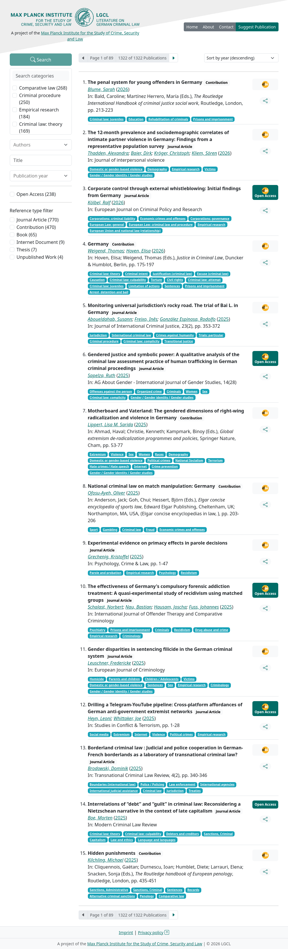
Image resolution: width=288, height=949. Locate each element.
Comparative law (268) (43, 88)
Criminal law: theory (105, 274)
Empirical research (186, 169)
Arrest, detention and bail (109, 292)
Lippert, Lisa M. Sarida (110, 424)
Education (135, 119)
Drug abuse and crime (211, 630)
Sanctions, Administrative (109, 890)
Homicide (97, 679)
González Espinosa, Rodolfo (188, 319)
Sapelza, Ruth (101, 375)
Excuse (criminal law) (212, 274)
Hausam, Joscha (170, 607)
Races (159, 454)
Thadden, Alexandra (108, 153)
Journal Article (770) (38, 220)
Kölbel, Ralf (99, 202)
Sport (94, 530)
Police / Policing (152, 784)
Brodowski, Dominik (108, 768)
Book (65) (27, 235)
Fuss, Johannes (204, 607)
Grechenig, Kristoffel (108, 556)
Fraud (150, 530)
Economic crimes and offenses (162, 219)
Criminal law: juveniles (106, 119)
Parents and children (124, 679)
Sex (204, 391)
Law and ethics (122, 840)
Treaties (195, 791)
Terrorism (215, 460)
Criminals (174, 391)
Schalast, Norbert (105, 607)
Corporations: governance (209, 219)
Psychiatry (97, 630)
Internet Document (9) (41, 242)
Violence (117, 454)
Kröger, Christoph (172, 153)
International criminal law (131, 335)
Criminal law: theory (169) (40, 127)
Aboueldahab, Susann (110, 319)
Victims (210, 169)
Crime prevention (165, 466)
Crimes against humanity (175, 335)
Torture (156, 280)
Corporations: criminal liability (112, 219)
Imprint (126, 932)
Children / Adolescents (161, 679)
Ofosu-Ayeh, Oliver (106, 493)
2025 (223, 319)
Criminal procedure (104, 341)
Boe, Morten (100, 818)
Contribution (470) (36, 227)
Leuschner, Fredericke (109, 663)
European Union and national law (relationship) (125, 231)
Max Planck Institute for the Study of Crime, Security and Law (144, 943)
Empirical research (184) (39, 113)
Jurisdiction (98, 335)
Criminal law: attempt (204, 280)
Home (192, 27)
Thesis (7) (27, 249)
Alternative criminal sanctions (112, 896)
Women (191, 391)
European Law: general (107, 225)
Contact (226, 27)
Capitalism (97, 840)
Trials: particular (211, 335)
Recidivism (189, 573)
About (208, 27)
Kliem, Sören (204, 153)
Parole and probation (105, 573)
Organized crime (149, 391)
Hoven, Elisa (138, 251)
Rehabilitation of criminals (168, 119)
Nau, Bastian (138, 607)
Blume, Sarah (101, 89)
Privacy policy (151, 932)
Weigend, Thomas (106, 251)
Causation (97, 280)
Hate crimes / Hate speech (109, 466)
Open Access (265, 192)
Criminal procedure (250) (40, 98)
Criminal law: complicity (141, 341)
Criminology (131, 636)
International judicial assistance (114, 791)
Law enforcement (182, 784)
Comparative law (171, 896)
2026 (122, 89)
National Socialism (189, 460)
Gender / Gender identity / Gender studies (121, 175)
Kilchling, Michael (105, 860)
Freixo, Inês (146, 319)
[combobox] (37, 144)
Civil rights (175, 280)
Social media (99, 734)
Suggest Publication (257, 27)
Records (193, 890)
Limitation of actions (143, 286)
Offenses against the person (111, 391)
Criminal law (131, 530)
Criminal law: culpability (128, 280)
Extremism (98, 454)
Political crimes (159, 460)
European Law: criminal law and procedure (161, 225)
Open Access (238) (36, 194)
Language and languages (156, 840)
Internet (140, 466)
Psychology (167, 573)
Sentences (172, 286)
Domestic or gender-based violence (116, 169)
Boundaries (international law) (113, 784)
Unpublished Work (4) (40, 257)
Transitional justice (179, 341)
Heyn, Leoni (99, 718)
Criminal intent (136, 274)
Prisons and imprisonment (213, 119)
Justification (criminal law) (172, 274)
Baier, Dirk (141, 153)
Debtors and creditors (182, 834)
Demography (157, 169)
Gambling (110, 530)
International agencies (217, 784)
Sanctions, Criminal (218, 834)
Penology (147, 896)
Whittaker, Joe (127, 718)
